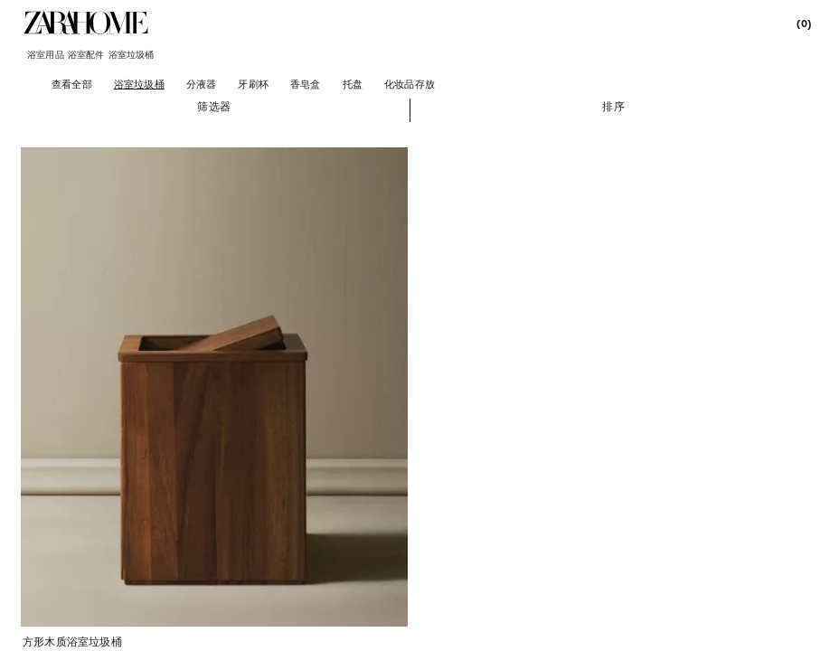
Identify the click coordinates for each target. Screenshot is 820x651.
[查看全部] (72, 83)
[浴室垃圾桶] (139, 83)
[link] (86, 22)
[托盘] (353, 83)
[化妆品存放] (409, 83)
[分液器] (201, 83)
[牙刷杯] (253, 83)
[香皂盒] (305, 83)
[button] (214, 106)
